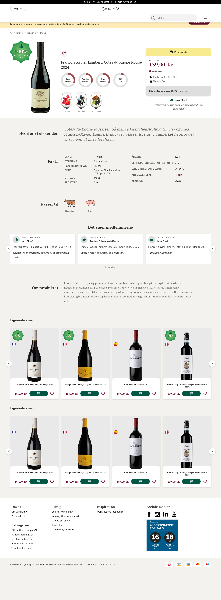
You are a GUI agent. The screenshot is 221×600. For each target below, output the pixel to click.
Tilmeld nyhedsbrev (63, 558)
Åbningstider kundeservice (66, 544)
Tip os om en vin (61, 549)
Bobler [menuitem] (45, 17)
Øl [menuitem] (89, 17)
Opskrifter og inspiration (110, 540)
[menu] (73, 17)
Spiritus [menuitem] (124, 17)
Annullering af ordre (22, 572)
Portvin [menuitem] (97, 17)
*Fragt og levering (21, 576)
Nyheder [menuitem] (80, 17)
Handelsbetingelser (22, 563)
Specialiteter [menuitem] (110, 17)
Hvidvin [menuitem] (26, 17)
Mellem (178, 180)
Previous (9, 255)
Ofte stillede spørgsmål (24, 558)
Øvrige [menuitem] (69, 17)
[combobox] (173, 17)
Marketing (57, 553)
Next (212, 255)
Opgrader (183, 97)
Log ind (18, 8)
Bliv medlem (18, 544)
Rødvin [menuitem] (15, 17)
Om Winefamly (19, 540)
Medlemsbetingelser (22, 567)
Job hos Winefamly (62, 540)
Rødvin (20, 38)
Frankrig (31, 38)
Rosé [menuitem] (36, 17)
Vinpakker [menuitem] (57, 17)
